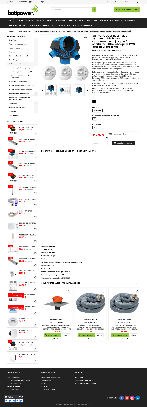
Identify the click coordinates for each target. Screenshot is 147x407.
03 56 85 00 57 (22, 2)
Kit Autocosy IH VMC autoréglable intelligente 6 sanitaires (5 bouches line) (28, 151)
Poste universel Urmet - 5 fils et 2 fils (28, 235)
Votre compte (48, 372)
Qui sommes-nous (14, 383)
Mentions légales (13, 377)
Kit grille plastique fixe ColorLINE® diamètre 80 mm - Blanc (28, 354)
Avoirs (43, 383)
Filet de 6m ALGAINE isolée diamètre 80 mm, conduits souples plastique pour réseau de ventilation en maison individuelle (28, 139)
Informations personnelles (51, 377)
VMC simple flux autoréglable (22, 72)
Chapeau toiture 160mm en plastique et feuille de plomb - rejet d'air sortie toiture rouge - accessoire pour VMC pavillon (56, 328)
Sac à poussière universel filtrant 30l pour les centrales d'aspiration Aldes (28, 270)
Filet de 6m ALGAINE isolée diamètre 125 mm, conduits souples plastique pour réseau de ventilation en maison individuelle (28, 163)
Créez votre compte (132, 2)
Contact (79, 372)
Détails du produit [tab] (65, 151)
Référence (96, 50)
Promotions (49, 25)
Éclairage (60, 20)
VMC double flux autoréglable (22, 89)
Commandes (46, 380)
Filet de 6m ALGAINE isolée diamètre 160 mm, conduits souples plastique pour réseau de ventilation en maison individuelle (28, 259)
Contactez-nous (13, 389)
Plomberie (129, 20)
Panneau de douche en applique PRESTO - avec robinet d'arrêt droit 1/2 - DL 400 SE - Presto (28, 187)
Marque (111, 50)
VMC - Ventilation (44, 20)
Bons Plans (64, 25)
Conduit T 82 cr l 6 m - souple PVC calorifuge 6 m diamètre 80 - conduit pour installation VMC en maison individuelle (28, 199)
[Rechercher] (73, 9)
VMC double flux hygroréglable (22, 86)
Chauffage (91, 20)
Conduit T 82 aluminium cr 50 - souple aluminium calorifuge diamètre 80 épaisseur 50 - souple (90, 327)
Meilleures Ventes (15, 121)
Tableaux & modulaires (110, 20)
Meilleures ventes (13, 386)
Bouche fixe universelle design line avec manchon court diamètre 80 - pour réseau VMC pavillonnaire (28, 223)
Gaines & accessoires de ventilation (20, 77)
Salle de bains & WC (17, 25)
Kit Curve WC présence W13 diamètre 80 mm (28, 294)
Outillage (34, 25)
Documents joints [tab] (86, 151)
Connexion (118, 2)
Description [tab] (47, 151)
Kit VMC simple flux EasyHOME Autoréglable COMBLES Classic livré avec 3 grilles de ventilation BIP (28, 127)
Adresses (44, 386)
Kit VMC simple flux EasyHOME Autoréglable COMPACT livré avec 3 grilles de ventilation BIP (28, 175)
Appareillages (75, 20)
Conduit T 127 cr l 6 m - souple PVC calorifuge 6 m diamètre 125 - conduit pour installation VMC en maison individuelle (28, 211)
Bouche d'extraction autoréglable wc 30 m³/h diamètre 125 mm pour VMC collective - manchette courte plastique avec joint (28, 318)
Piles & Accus (14, 115)
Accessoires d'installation (19, 93)
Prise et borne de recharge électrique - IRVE (19, 98)
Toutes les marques (82, 25)
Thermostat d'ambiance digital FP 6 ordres (28, 306)
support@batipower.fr (44, 2)
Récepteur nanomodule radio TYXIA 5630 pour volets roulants (28, 282)
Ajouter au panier (123, 143)
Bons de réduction (48, 389)
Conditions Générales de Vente (18, 380)
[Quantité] (104, 143)
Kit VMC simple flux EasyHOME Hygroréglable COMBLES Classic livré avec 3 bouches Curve (28, 342)
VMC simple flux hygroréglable (22, 68)
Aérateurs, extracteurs (19, 82)
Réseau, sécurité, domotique (20, 56)
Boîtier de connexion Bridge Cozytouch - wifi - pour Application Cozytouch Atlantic (28, 247)
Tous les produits (24, 20)
